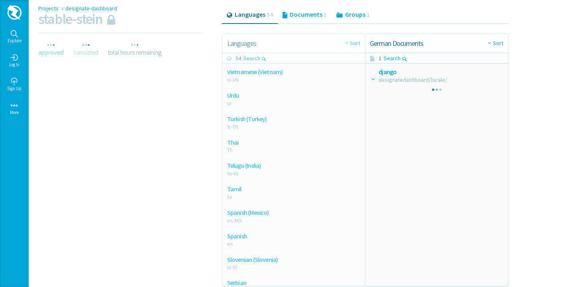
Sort (355, 43)
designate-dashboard (91, 8)
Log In (14, 60)
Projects (49, 8)
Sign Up (14, 84)
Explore (15, 36)
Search (255, 58)
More (14, 108)
